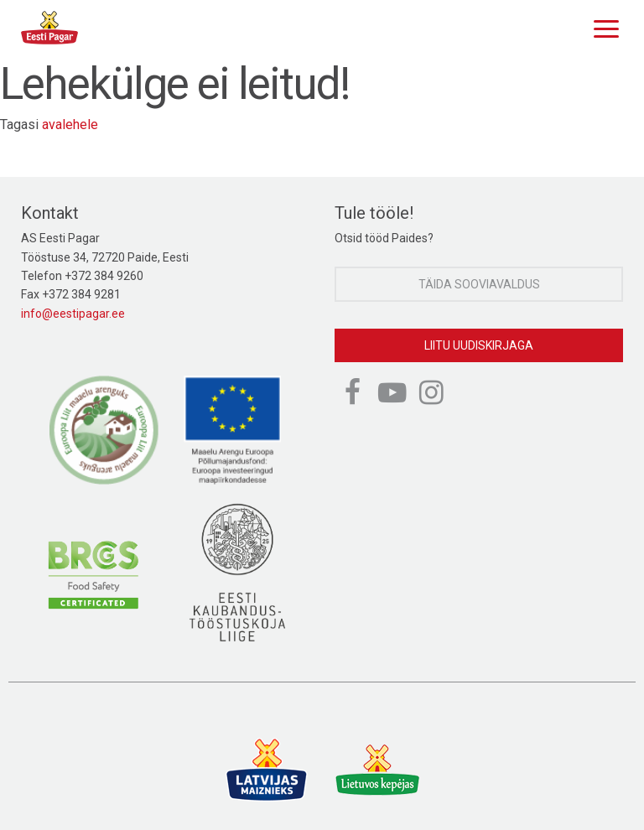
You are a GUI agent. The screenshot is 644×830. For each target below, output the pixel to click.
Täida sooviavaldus (479, 284)
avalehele (70, 124)
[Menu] (602, 27)
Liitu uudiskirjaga (478, 345)
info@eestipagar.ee (73, 313)
